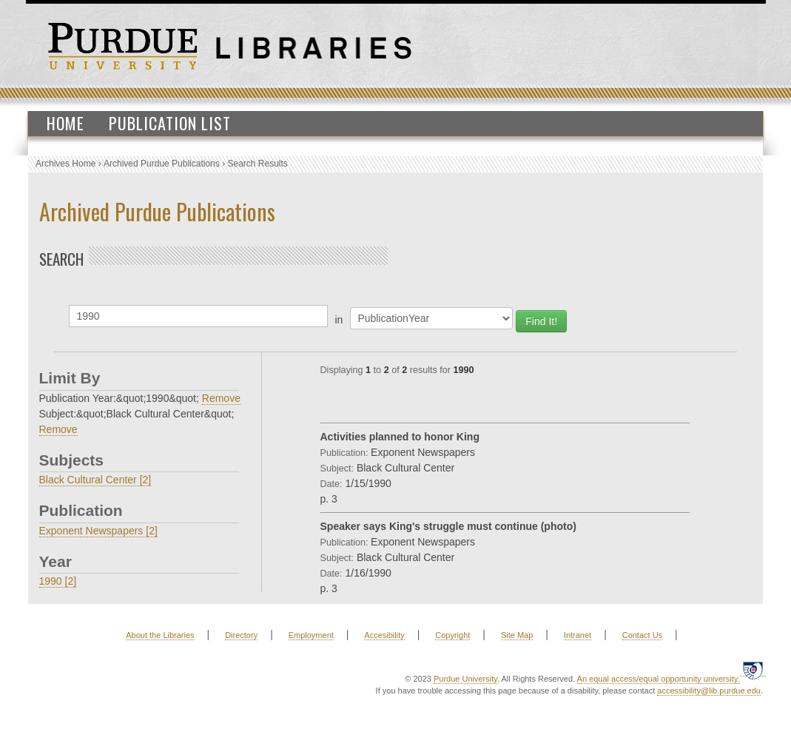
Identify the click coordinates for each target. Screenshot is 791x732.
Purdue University (465, 678)
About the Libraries (160, 635)
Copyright (452, 635)
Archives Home (65, 163)
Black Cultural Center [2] (95, 480)
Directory (241, 635)
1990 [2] (58, 581)
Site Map (517, 635)
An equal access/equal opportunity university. (658, 678)
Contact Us (642, 635)
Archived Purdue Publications (162, 163)
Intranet (577, 635)
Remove (221, 398)
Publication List (170, 123)
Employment (311, 635)
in (339, 320)
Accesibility (384, 635)
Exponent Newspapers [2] (98, 531)
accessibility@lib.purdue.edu (709, 690)
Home (65, 123)
